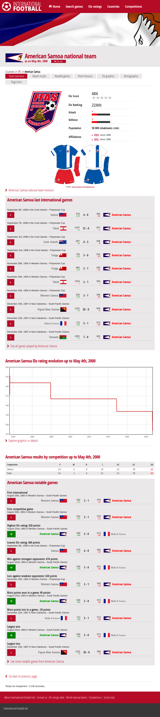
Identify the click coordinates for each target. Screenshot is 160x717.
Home (56, 7)
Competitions (133, 7)
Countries (113, 7)
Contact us (42, 697)
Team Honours (85, 76)
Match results (39, 76)
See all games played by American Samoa (33, 346)
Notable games (62, 76)
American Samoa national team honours (31, 190)
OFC (19, 72)
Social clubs (109, 697)
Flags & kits (16, 82)
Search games (74, 7)
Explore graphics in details (23, 441)
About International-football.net (19, 697)
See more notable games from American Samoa (37, 661)
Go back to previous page (23, 676)
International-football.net (16, 708)
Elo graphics (108, 76)
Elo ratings (95, 7)
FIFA (96, 135)
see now (58, 61)
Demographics (131, 76)
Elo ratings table (56, 697)
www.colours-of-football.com (83, 187)
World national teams (76, 697)
